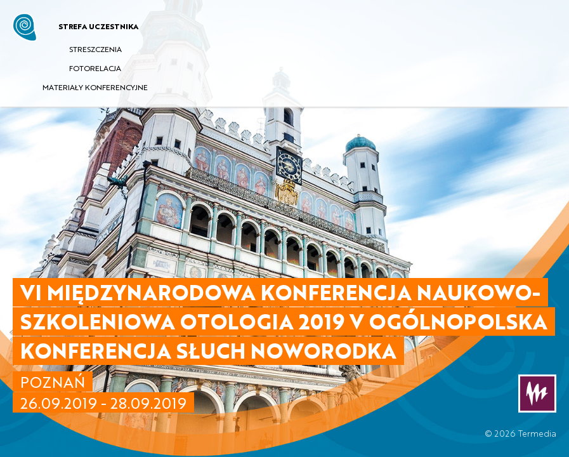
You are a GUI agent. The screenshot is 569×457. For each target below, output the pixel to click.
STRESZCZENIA (95, 49)
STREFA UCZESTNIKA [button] (98, 26)
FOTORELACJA (95, 68)
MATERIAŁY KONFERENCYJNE (95, 87)
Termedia (537, 433)
